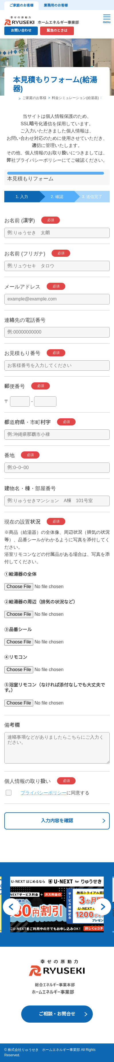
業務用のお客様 (56, 5)
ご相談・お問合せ (57, 1013)
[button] (11, 906)
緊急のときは (57, 31)
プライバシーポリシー (43, 792)
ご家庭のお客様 (21, 5)
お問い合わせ (21, 31)
